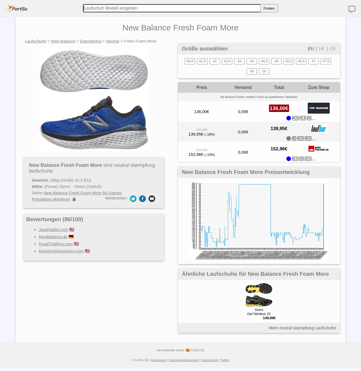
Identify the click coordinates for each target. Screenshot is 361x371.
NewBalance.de (53, 236)
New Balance (63, 41)
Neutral (112, 41)
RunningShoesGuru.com (61, 251)
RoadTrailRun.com (56, 243)
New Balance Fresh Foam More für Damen (82, 192)
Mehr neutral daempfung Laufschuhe (302, 327)
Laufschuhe (35, 41)
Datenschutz (209, 360)
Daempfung (90, 41)
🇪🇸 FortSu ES (195, 350)
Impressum (158, 360)
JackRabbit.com (53, 229)
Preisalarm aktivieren (51, 199)
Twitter (224, 360)
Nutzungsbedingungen (184, 360)
